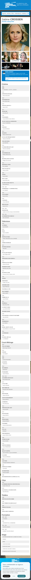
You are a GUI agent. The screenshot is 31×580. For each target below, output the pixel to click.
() (20, 73)
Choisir (13, 576)
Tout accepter (21, 576)
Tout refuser (6, 576)
